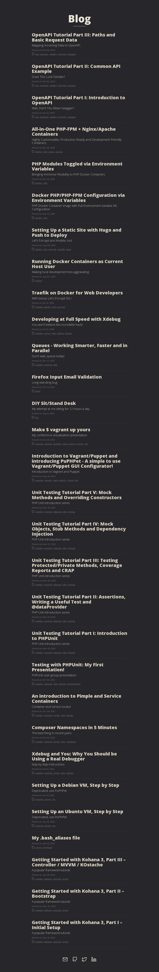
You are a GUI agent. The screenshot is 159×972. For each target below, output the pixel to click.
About (120, 4)
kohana (48, 878)
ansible (61, 249)
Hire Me (132, 4)
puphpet (57, 443)
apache (59, 151)
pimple (69, 715)
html (37, 391)
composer (71, 741)
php (45, 151)
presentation (73, 683)
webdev (53, 54)
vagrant (39, 443)
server (47, 333)
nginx (51, 151)
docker (38, 151)
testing (71, 511)
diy (37, 417)
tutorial (62, 54)
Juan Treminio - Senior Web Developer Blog (28, 3)
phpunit (57, 511)
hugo (68, 249)
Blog (109, 4)
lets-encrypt (49, 249)
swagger (71, 54)
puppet (48, 443)
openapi (44, 54)
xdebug (60, 333)
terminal (47, 847)
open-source (69, 443)
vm (86, 443)
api (37, 54)
